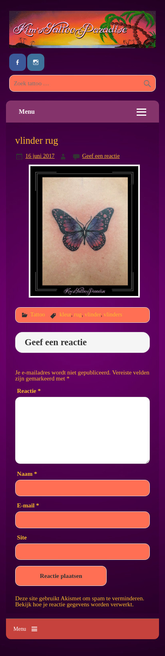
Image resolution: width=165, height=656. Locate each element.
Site (22, 537)
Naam (27, 474)
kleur (65, 314)
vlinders (112, 314)
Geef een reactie (101, 156)
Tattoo (37, 314)
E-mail (28, 505)
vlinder (93, 314)
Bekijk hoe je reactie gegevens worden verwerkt (73, 604)
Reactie (29, 391)
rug (78, 314)
